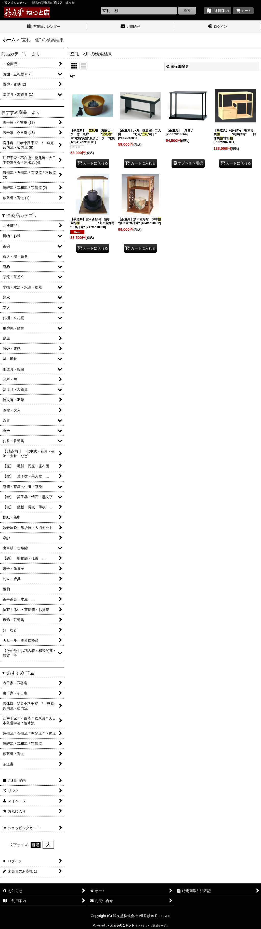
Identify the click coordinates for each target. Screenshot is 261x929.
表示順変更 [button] (177, 66)
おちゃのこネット (122, 925)
